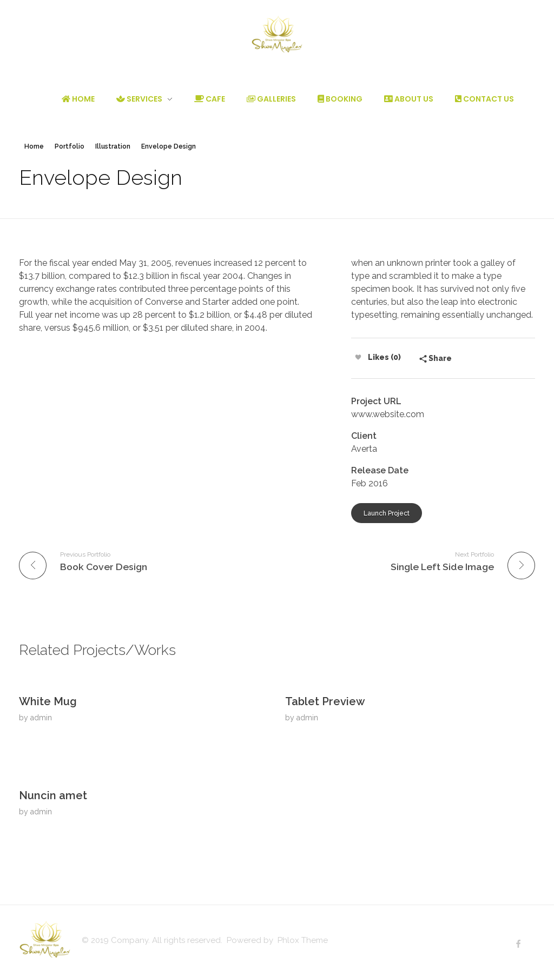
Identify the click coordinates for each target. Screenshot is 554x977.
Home (34, 146)
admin (41, 717)
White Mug (48, 701)
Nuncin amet (53, 795)
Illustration (112, 146)
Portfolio (69, 146)
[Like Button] (358, 357)
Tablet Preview (325, 701)
